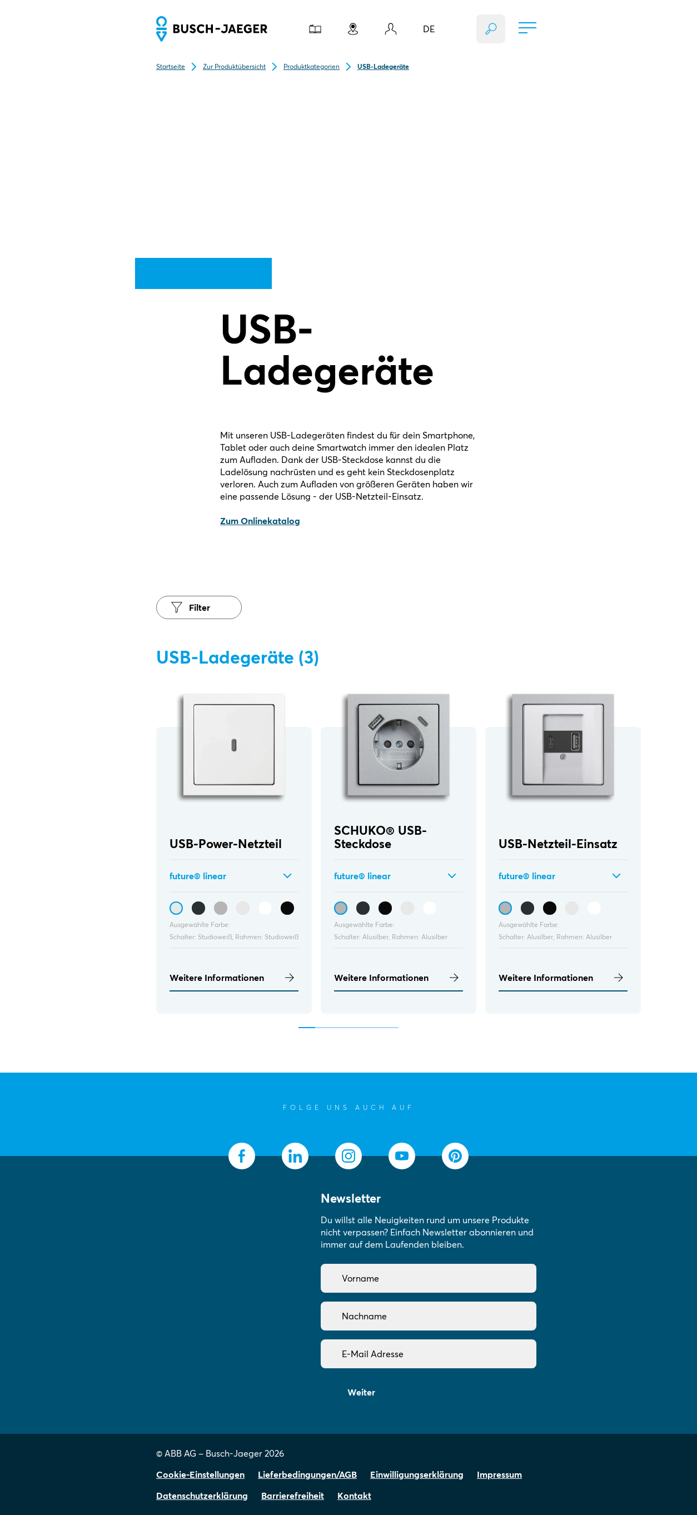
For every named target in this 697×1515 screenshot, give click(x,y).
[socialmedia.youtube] (402, 1156)
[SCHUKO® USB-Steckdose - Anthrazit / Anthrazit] (363, 908)
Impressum (499, 1474)
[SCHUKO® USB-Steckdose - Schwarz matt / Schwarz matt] (385, 908)
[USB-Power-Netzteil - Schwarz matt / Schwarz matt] (287, 908)
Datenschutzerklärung (202, 1495)
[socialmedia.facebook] (241, 1156)
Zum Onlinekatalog (260, 520)
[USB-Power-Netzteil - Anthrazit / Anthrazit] (198, 908)
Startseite (170, 66)
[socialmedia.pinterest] (455, 1156)
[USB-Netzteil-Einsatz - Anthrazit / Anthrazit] (527, 908)
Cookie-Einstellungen (200, 1474)
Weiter (361, 1392)
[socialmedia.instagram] (348, 1156)
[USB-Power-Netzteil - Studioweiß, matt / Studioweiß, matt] (265, 908)
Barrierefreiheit (292, 1495)
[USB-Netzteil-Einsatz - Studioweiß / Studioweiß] (572, 908)
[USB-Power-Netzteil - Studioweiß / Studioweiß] (176, 908)
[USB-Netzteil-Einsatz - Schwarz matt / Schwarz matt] (549, 908)
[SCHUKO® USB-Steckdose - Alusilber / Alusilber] (340, 908)
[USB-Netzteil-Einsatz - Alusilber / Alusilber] (505, 908)
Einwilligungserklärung (417, 1474)
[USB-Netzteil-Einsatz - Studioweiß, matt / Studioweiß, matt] (594, 908)
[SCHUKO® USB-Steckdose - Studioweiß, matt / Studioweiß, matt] (429, 908)
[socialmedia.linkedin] (295, 1156)
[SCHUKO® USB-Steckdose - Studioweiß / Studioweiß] (407, 908)
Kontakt (354, 1495)
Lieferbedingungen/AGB (307, 1474)
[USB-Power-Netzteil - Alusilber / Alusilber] (220, 908)
